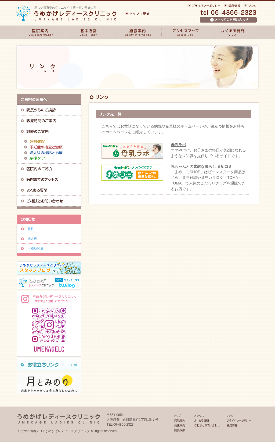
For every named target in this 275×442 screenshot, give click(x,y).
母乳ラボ (178, 145)
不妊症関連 (35, 248)
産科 (30, 229)
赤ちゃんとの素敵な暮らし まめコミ (201, 166)
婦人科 (32, 239)
